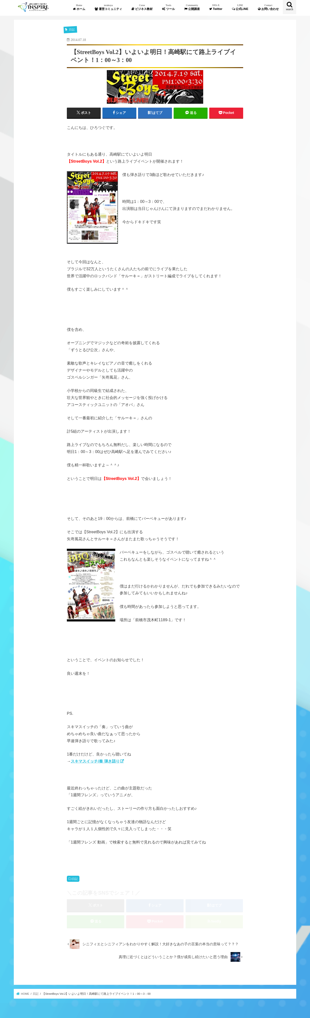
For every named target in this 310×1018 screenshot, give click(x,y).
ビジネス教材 (142, 7)
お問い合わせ (268, 7)
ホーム (79, 7)
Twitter (215, 7)
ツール (168, 7)
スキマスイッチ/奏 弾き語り (95, 761)
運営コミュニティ (108, 7)
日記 (75, 879)
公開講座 (192, 7)
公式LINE (240, 7)
